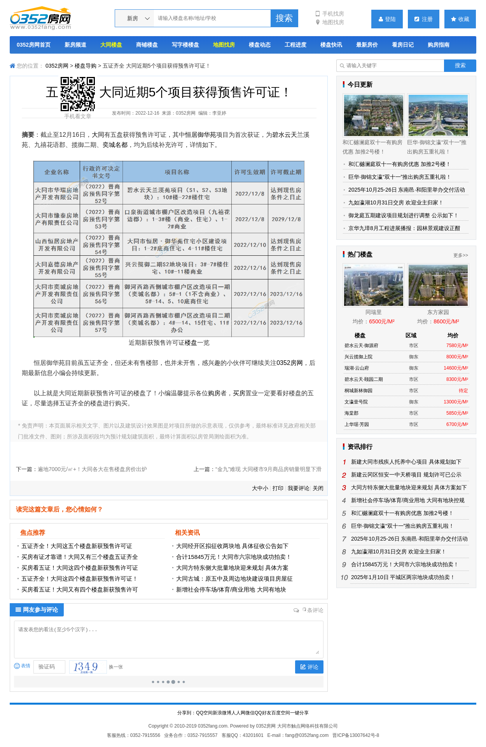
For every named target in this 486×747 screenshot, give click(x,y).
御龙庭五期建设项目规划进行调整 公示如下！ (403, 215)
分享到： (186, 713)
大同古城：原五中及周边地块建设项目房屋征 (234, 578)
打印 (278, 488)
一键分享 (299, 713)
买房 (239, 393)
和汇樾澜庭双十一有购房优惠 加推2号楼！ (399, 164)
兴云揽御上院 (358, 357)
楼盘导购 (85, 66)
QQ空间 (204, 713)
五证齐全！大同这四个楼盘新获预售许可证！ (79, 578)
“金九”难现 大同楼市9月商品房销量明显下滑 (268, 469)
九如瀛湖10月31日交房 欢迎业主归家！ (396, 202)
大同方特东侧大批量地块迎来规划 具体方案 (232, 567)
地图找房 (329, 22)
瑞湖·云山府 (356, 368)
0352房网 (56, 66)
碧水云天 (284, 134)
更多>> (460, 255)
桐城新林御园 (358, 390)
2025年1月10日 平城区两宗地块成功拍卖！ (403, 577)
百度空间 (280, 713)
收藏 (460, 19)
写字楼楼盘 (185, 45)
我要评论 (298, 488)
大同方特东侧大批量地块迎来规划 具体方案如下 (409, 487)
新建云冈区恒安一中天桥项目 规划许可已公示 (406, 474)
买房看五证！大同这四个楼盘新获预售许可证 (79, 567)
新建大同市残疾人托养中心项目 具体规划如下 (406, 462)
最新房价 (367, 45)
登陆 (387, 19)
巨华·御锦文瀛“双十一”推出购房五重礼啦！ (399, 177)
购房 (214, 393)
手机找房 (329, 13)
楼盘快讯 (331, 45)
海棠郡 (351, 413)
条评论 (309, 610)
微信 (250, 713)
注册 (423, 19)
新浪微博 (222, 713)
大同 (98, 134)
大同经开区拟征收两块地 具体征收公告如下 (232, 546)
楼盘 (191, 342)
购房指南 (438, 45)
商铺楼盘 (147, 45)
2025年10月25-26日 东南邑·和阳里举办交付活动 (406, 190)
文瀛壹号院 (356, 402)
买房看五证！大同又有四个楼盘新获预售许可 (79, 589)
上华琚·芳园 (356, 424)
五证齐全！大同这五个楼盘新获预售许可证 (76, 546)
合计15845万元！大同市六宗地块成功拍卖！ (234, 556)
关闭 (318, 488)
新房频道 (75, 45)
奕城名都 (115, 144)
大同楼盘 (111, 45)
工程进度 (295, 45)
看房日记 (403, 45)
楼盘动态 (260, 45)
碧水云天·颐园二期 (363, 379)
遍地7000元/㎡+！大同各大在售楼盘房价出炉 (92, 469)
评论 (309, 667)
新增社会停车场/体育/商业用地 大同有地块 (231, 589)
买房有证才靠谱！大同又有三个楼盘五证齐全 (79, 556)
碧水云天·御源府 (361, 345)
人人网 (238, 713)
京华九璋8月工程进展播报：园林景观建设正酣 (404, 228)
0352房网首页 (34, 45)
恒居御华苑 (200, 134)
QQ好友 (263, 713)
